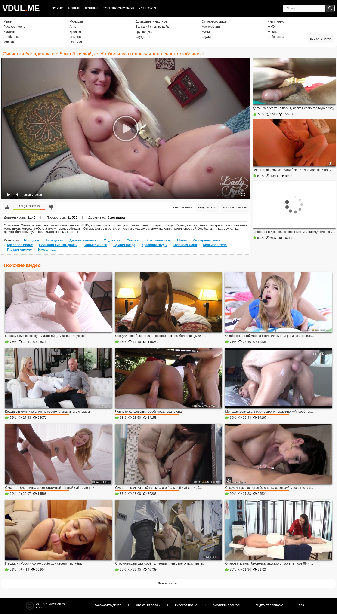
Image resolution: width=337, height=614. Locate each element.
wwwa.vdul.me (57, 603)
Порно (57, 8)
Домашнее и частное (151, 21)
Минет (8, 21)
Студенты (143, 37)
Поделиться (207, 207)
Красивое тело (215, 245)
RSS (301, 605)
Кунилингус (276, 21)
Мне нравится (7, 207)
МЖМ (205, 32)
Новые (74, 8)
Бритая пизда (124, 245)
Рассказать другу (108, 605)
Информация (182, 207)
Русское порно (14, 26)
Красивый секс (159, 240)
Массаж (9, 42)
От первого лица (213, 21)
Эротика (75, 42)
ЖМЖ (272, 26)
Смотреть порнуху (226, 605)
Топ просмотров (118, 8)
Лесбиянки (11, 37)
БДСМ (206, 37)
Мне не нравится (51, 207)
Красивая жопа (185, 245)
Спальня (133, 240)
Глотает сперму (19, 249)
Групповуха (144, 32)
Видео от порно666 (269, 605)
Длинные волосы (83, 240)
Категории (148, 8)
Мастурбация (211, 26)
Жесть (272, 32)
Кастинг (9, 32)
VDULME (21, 8)
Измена (75, 37)
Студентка (112, 240)
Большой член (95, 245)
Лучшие (92, 8)
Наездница (46, 249)
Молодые (76, 21)
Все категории (320, 38)
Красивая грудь (154, 245)
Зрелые (75, 32)
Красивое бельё (20, 245)
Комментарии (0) (235, 207)
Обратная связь (148, 605)
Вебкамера (276, 37)
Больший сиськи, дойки (153, 26)
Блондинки (54, 240)
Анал (73, 26)
